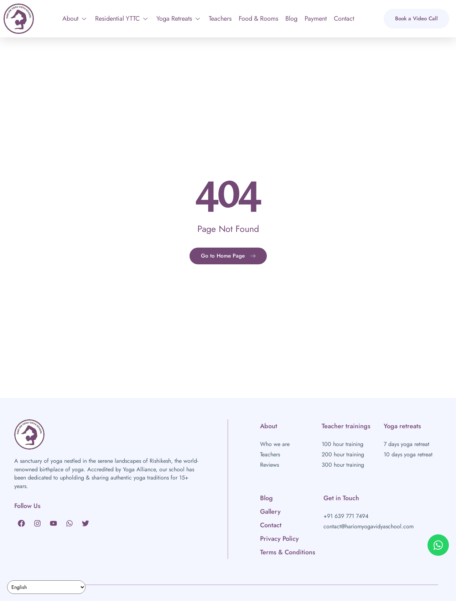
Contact (344, 18)
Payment (316, 18)
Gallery (270, 511)
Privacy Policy (279, 538)
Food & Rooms (258, 18)
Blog (291, 18)
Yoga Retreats (178, 18)
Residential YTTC (121, 18)
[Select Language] (46, 587)
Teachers (220, 18)
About (74, 18)
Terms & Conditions (287, 552)
